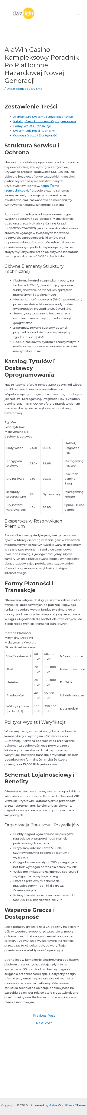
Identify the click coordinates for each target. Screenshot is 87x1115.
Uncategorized (17, 88)
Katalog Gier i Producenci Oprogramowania (44, 121)
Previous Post (44, 1015)
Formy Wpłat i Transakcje (32, 126)
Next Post (44, 1023)
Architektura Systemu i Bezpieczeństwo (43, 116)
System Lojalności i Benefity (34, 130)
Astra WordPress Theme (67, 1105)
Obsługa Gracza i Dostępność (35, 135)
